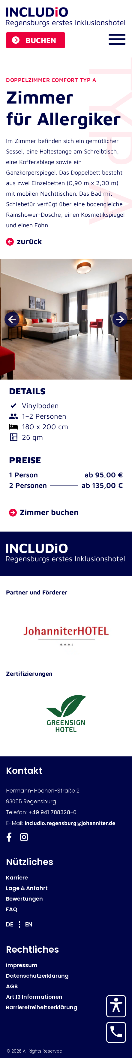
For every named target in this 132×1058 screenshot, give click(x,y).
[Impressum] (66, 965)
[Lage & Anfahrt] (66, 888)
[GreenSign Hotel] (66, 714)
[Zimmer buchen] (44, 513)
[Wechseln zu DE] (12, 924)
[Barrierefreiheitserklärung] (66, 1007)
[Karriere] (66, 877)
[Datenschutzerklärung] (66, 976)
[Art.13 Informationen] (66, 997)
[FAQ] (66, 909)
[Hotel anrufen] (116, 1032)
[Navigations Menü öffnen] (117, 39)
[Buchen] (35, 40)
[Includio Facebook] (9, 837)
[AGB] (66, 986)
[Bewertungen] (66, 899)
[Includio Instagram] (24, 837)
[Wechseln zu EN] (32, 924)
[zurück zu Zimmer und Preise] (24, 242)
